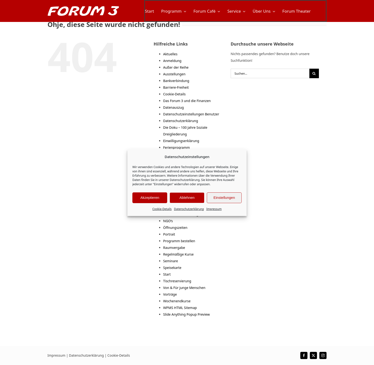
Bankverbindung (176, 80)
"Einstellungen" (163, 184)
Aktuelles (170, 54)
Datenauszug (173, 107)
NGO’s (168, 221)
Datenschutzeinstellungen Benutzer (191, 114)
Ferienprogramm (176, 147)
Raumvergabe (174, 247)
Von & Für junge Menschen (184, 287)
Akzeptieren (149, 197)
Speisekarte (172, 267)
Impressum (214, 209)
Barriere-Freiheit (176, 87)
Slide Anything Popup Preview (186, 314)
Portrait (169, 234)
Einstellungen (224, 197)
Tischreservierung (177, 281)
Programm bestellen (179, 241)
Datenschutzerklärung (185, 180)
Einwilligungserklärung (181, 141)
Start (167, 274)
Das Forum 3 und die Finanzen (187, 100)
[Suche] (314, 73)
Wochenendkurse (177, 301)
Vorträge (170, 294)
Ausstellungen (174, 74)
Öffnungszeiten (175, 227)
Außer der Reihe (175, 67)
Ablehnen (186, 197)
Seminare (170, 261)
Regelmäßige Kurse (178, 254)
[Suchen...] (270, 73)
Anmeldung (172, 60)
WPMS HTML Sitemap (180, 307)
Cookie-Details (162, 209)
